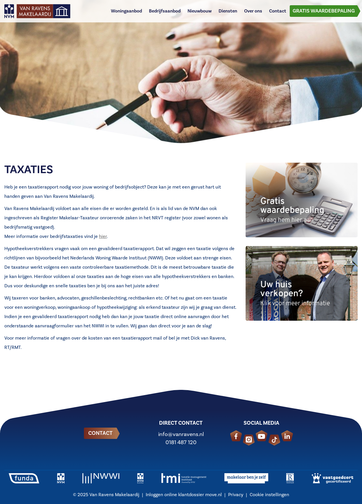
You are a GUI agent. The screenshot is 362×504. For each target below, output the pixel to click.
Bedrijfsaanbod (165, 13)
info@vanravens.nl (181, 434)
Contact (277, 13)
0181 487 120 (181, 442)
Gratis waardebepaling (324, 13)
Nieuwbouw (200, 13)
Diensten (228, 13)
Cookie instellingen (269, 495)
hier (103, 236)
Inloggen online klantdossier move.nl (184, 495)
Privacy (235, 495)
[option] (181, 72)
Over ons (253, 13)
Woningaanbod (126, 13)
